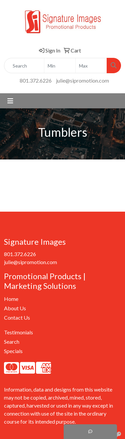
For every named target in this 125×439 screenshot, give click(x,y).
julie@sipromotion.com (82, 80)
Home (11, 299)
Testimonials (18, 332)
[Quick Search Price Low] (60, 65)
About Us (15, 308)
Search (11, 341)
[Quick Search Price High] (91, 65)
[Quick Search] (24, 65)
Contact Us (17, 317)
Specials (13, 351)
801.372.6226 (36, 80)
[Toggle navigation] (10, 101)
